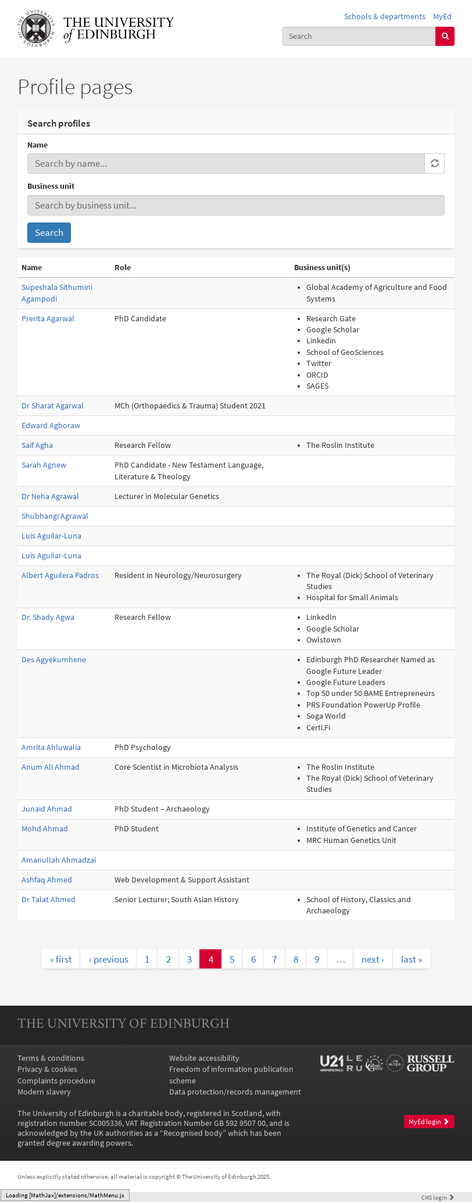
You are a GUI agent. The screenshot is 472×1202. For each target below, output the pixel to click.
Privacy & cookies (47, 1069)
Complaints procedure (56, 1081)
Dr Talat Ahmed (49, 900)
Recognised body (193, 1133)
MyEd (442, 16)
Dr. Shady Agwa (48, 617)
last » (411, 959)
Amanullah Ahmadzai (59, 860)
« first (61, 959)
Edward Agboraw (51, 425)
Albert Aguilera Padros (60, 575)
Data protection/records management (235, 1092)
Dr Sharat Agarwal (53, 406)
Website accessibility (204, 1058)
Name (37, 145)
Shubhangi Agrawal (55, 516)
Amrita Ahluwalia (51, 747)
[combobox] (359, 36)
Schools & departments (384, 16)
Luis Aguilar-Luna (51, 536)
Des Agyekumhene (54, 660)
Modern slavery (44, 1092)
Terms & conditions (50, 1058)
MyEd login (429, 1122)
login (438, 1197)
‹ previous (108, 959)
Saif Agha (37, 445)
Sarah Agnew (44, 465)
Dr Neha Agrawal (50, 496)
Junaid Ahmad (47, 809)
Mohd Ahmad (45, 829)
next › (373, 959)
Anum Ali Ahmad (51, 767)
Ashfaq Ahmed (47, 880)
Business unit (50, 186)
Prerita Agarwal (48, 319)
